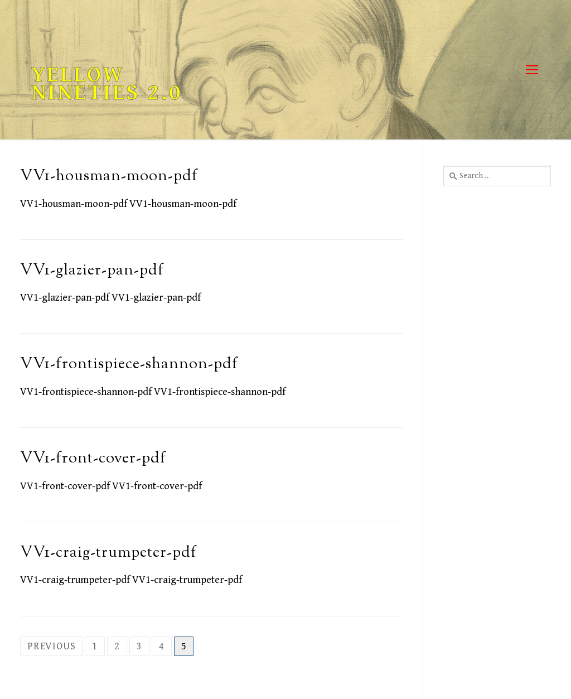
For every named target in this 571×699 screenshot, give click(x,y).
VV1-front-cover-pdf (93, 459)
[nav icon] (531, 70)
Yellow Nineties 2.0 (106, 84)
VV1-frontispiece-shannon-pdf (129, 364)
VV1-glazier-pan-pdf (92, 271)
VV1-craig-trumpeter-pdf (108, 553)
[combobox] (497, 176)
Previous (51, 646)
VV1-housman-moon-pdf (109, 176)
